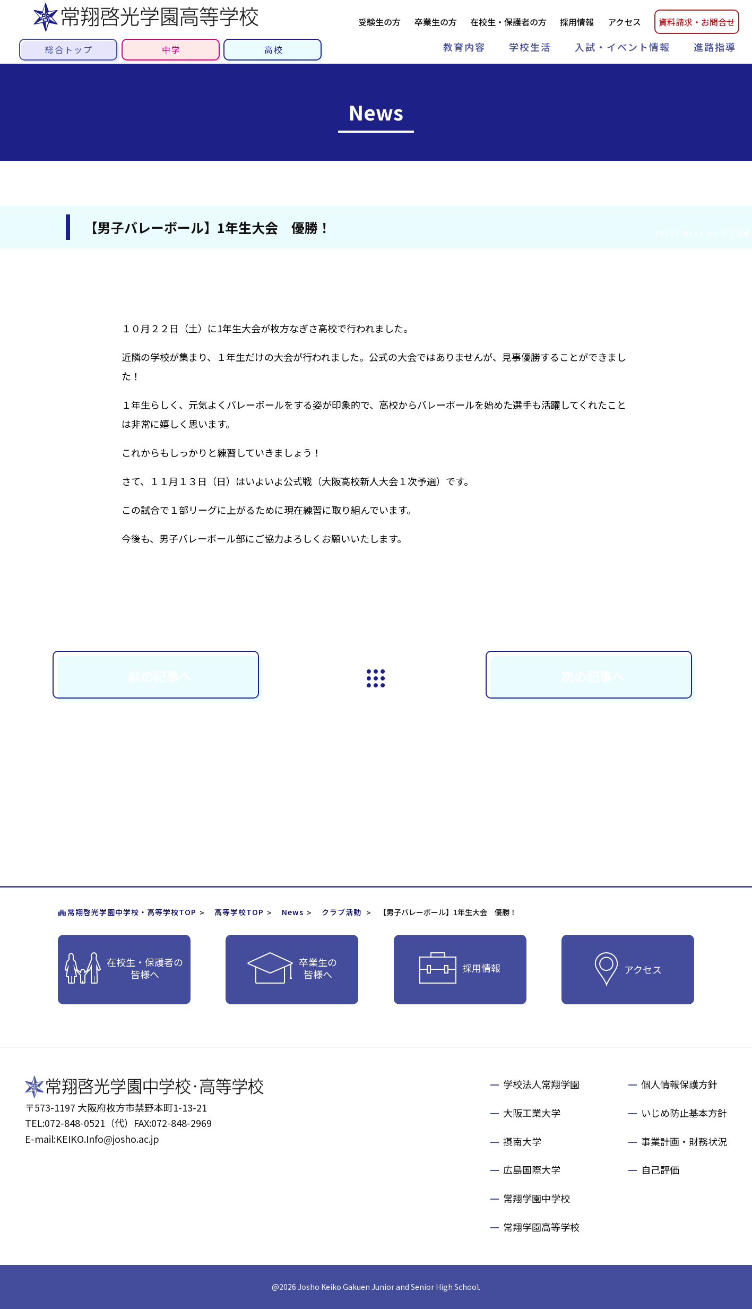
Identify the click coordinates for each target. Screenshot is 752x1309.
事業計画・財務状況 (684, 1141)
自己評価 (660, 1169)
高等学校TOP (239, 912)
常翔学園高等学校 (541, 1227)
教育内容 (464, 47)
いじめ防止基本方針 (684, 1112)
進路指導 (715, 47)
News (293, 912)
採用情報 (577, 22)
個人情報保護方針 (679, 1084)
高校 (273, 49)
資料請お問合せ (697, 22)
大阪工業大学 (531, 1112)
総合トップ (69, 49)
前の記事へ (160, 676)
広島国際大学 (531, 1169)
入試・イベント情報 (622, 47)
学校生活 (530, 47)
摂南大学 (522, 1141)
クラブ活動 (341, 912)
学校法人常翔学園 (541, 1084)
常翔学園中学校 (536, 1198)
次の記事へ (593, 676)
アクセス (624, 22)
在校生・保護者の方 (508, 22)
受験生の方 (379, 22)
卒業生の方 (435, 22)
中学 (171, 49)
